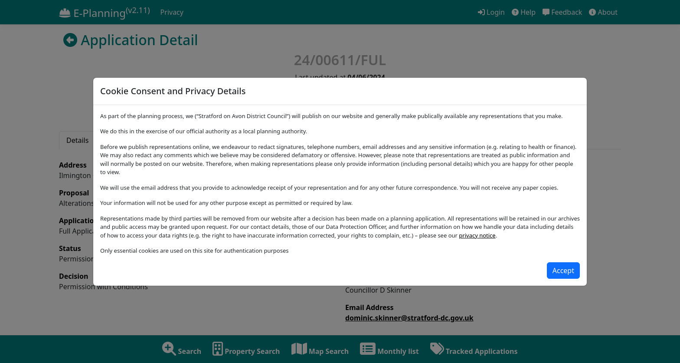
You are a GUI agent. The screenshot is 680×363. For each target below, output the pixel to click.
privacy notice (477, 235)
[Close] (563, 270)
